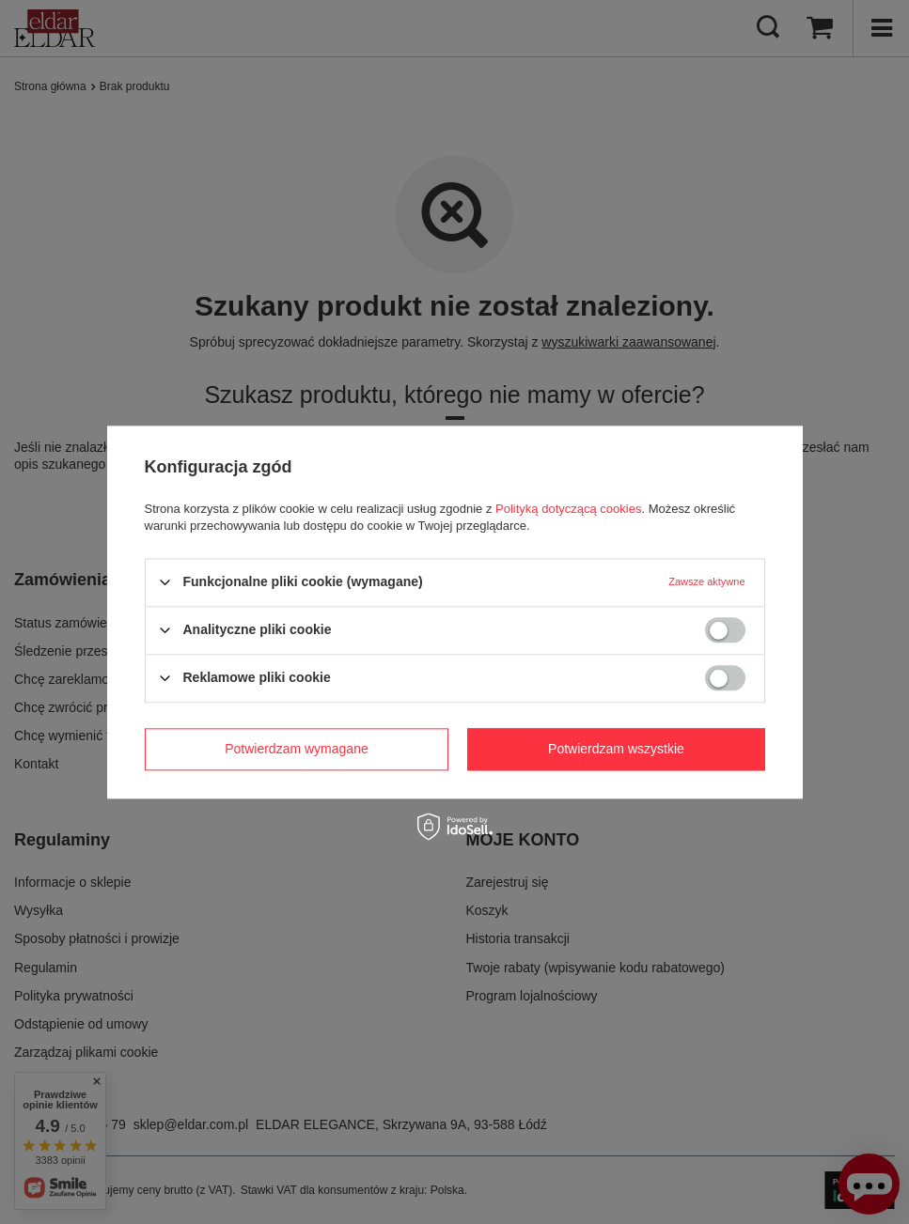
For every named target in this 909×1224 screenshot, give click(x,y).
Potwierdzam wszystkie (616, 748)
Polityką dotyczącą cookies (568, 509)
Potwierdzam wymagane (296, 748)
